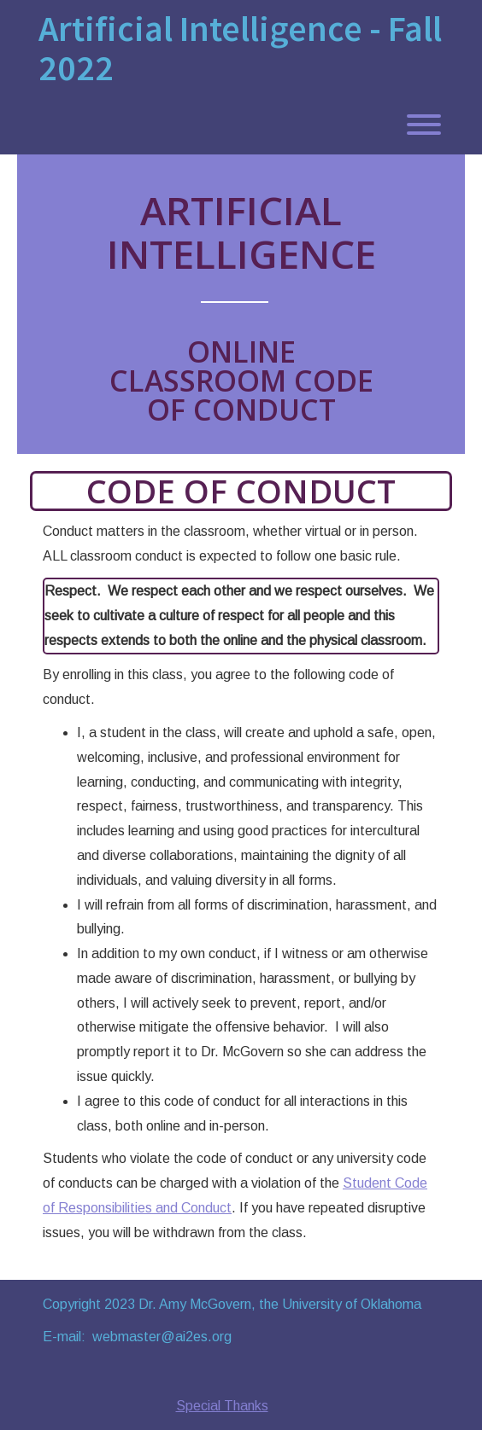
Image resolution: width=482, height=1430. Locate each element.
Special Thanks (222, 1405)
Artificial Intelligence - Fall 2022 (240, 48)
